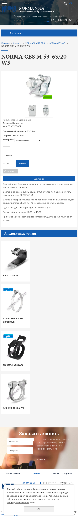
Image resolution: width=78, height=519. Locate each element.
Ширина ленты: (11, 135)
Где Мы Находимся (62, 473)
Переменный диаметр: (14, 131)
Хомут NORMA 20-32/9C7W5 (13, 320)
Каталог (17, 43)
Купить (22, 164)
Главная (5, 43)
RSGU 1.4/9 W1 (11, 275)
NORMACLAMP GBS (35, 43)
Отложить (12, 171)
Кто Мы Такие (13, 473)
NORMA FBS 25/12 (13, 365)
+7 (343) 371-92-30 (64, 20)
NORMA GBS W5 (57, 43)
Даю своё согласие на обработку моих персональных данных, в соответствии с (53, 444)
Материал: (8, 139)
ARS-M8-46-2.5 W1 (13, 408)
